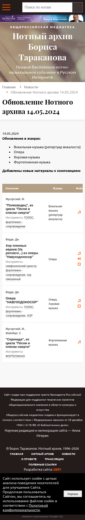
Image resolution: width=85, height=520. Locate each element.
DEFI (57, 469)
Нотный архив (42, 454)
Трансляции (54, 459)
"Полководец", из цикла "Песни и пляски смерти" (19, 208)
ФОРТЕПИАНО (15, 356)
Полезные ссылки (43, 464)
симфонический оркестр (21, 266)
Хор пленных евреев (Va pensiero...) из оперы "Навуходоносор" (22, 251)
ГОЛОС (29, 217)
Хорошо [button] (72, 494)
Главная (9, 86)
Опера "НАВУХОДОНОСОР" (22, 300)
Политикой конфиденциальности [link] (25, 507)
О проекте (28, 459)
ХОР (30, 315)
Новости (31, 86)
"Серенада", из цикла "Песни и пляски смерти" (18, 343)
